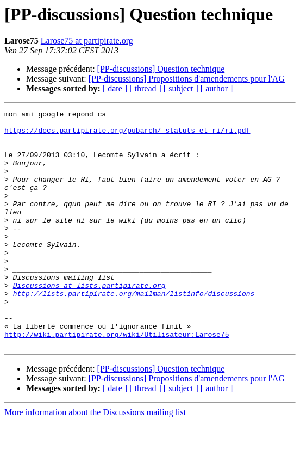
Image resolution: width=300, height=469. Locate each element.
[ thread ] (145, 88)
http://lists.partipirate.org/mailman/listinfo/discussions (134, 331)
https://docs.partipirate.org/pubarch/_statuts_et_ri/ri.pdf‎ (127, 135)
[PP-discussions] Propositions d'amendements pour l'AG (187, 78)
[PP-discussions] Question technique (161, 68)
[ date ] (115, 88)
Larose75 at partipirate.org (87, 40)
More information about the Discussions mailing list (95, 459)
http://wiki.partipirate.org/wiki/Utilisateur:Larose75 (116, 380)
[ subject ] (181, 88)
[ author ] (217, 88)
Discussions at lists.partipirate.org (89, 321)
